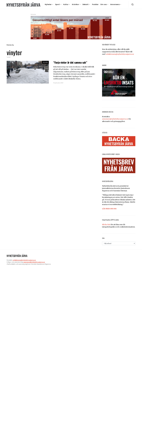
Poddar (95, 4)
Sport (57, 4)
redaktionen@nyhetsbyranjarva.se (120, 54)
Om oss (103, 4)
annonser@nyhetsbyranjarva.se (115, 119)
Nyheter (48, 4)
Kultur (65, 4)
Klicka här (106, 225)
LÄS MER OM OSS (109, 209)
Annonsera (115, 4)
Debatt (86, 4)
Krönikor (75, 4)
